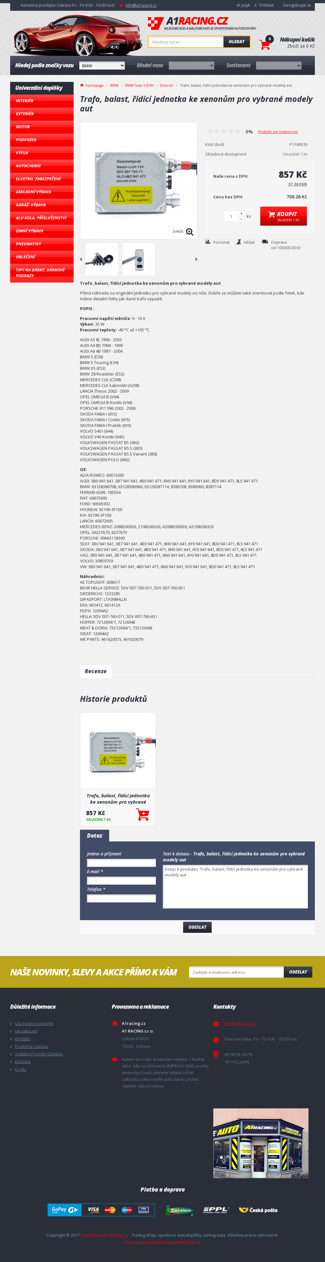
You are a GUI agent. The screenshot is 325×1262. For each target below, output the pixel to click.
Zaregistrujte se (297, 5)
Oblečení (25, 257)
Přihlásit (266, 5)
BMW (114, 85)
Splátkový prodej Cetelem (39, 1054)
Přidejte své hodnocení (278, 131)
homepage (94, 85)
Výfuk (22, 153)
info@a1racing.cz (141, 5)
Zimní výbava (29, 231)
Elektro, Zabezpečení (38, 179)
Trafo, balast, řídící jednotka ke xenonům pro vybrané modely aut (118, 798)
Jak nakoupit (26, 1031)
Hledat (236, 41)
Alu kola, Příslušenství (41, 218)
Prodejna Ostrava (31, 1046)
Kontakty (23, 1038)
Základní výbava (33, 192)
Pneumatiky (28, 244)
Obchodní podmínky (34, 1023)
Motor (23, 127)
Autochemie (28, 166)
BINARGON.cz (188, 1242)
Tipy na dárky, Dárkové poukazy (40, 272)
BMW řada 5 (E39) (139, 85)
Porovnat (221, 242)
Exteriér (25, 113)
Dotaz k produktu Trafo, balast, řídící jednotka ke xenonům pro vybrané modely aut (235, 886)
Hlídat (249, 242)
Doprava (23, 1061)
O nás (20, 1069)
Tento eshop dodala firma (149, 1242)
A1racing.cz (202, 23)
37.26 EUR (297, 184)
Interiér (24, 100)
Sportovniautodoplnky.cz (105, 1235)
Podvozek (26, 140)
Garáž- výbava (31, 205)
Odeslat (298, 972)
